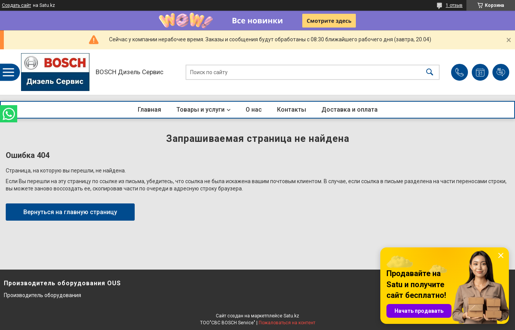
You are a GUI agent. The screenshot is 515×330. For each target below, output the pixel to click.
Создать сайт (16, 5)
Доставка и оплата (349, 109)
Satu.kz (291, 316)
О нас (254, 109)
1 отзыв (454, 5)
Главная (149, 109)
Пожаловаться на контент (287, 322)
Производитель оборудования (42, 295)
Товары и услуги (200, 109)
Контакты (291, 109)
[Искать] (429, 72)
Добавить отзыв (500, 72)
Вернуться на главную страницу (70, 212)
